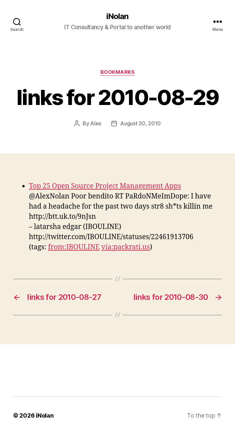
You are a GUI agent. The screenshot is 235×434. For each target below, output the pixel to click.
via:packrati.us (125, 247)
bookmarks (117, 72)
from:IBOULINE (74, 247)
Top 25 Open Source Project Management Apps (105, 186)
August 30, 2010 (140, 123)
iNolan (117, 16)
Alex (95, 123)
